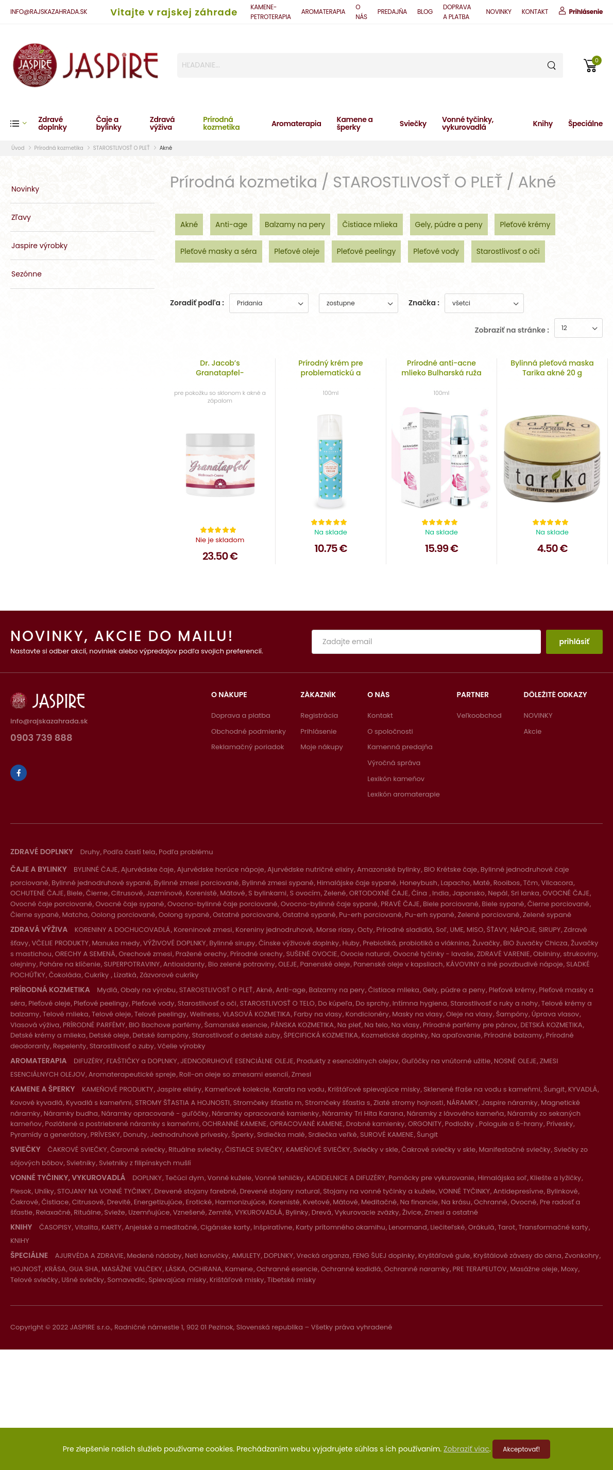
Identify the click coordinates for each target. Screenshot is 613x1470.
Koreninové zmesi (203, 930)
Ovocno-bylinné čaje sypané (329, 904)
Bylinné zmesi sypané (278, 883)
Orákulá (481, 1227)
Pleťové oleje (296, 251)
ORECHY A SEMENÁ (85, 954)
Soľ (441, 930)
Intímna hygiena (420, 1003)
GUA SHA (83, 1269)
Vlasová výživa (34, 1025)
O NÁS (361, 12)
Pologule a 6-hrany (511, 1124)
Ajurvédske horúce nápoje (220, 869)
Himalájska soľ (502, 1178)
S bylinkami (267, 893)
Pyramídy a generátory (48, 1134)
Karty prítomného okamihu (340, 1227)
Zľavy (21, 217)
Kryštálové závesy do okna (517, 1255)
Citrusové (127, 893)
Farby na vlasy (318, 1014)
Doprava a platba (240, 715)
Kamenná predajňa (400, 747)
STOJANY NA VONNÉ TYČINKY (104, 1191)
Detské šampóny (160, 1035)
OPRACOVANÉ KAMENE (306, 1124)
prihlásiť (574, 641)
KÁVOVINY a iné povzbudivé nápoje (504, 964)
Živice (411, 1212)
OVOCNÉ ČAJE (565, 893)
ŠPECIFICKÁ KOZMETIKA (321, 1035)
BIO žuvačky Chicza (535, 943)
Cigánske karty (225, 1227)
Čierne (97, 893)
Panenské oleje (325, 964)
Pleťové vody (436, 251)
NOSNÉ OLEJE (515, 1061)
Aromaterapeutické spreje (132, 1074)
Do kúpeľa (335, 1003)
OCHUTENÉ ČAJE (36, 893)
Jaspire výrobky (39, 245)
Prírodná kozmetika (221, 123)
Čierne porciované (558, 904)
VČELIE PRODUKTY (59, 943)
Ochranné (490, 1202)
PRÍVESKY (105, 1134)
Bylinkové (562, 1191)
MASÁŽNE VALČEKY (131, 1269)
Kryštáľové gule (444, 1255)
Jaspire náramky (510, 1103)
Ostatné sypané (308, 915)
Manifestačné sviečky (515, 1149)
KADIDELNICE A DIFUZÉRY (346, 1178)
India (440, 893)
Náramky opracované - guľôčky (155, 1113)
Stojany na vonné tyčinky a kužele (379, 1191)
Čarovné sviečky (137, 1149)
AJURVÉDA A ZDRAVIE (89, 1255)
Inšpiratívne (273, 1227)
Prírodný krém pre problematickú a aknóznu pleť (330, 373)
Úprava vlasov (555, 1014)
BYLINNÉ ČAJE (95, 869)
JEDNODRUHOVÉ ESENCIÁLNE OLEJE (236, 1061)
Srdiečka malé (281, 1134)
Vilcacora (557, 883)
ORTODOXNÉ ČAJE (378, 893)
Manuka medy (116, 943)
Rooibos (506, 883)
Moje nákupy (321, 747)
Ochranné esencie (287, 1269)
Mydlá (107, 990)
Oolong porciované (123, 915)
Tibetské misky (291, 1280)
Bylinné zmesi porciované (196, 883)
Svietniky (80, 1163)
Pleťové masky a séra (218, 251)
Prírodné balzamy (513, 1035)
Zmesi (301, 1074)
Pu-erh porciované (370, 915)
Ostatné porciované (246, 915)
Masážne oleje (533, 1269)
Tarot (506, 1227)
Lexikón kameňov (395, 779)
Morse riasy (335, 930)
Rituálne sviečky (195, 1149)
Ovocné (523, 1202)
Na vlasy (405, 1025)
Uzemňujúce (148, 1212)
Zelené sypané (547, 915)
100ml (331, 393)
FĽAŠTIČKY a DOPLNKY (141, 1061)
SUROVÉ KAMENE (387, 1134)
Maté (481, 883)
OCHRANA (205, 1269)
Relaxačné (53, 1212)
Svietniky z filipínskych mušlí (145, 1163)
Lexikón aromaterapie (403, 794)
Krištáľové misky (237, 1280)
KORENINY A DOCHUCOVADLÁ (123, 930)
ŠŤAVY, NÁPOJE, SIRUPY (524, 930)
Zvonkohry (582, 1255)
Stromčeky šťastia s (337, 1103)
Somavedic (126, 1280)
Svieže (114, 1212)
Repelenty (69, 1046)
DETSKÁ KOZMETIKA (551, 1025)
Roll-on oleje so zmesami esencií (233, 1074)
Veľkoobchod (479, 715)
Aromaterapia (296, 123)
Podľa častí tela (129, 852)
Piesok (20, 1191)
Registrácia (319, 715)
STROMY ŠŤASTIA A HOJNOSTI (182, 1103)
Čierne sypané (34, 915)
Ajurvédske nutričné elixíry (310, 869)
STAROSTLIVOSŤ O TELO (277, 1003)
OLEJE (287, 964)
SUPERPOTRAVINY (132, 964)
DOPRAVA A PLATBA (457, 12)
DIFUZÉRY (88, 1061)
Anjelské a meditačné (161, 1227)
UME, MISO (466, 930)
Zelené (335, 893)
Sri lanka (525, 893)
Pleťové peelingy (366, 251)
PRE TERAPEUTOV (480, 1269)
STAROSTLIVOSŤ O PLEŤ (121, 148)
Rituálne (87, 1212)
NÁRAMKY (462, 1103)
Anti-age (231, 224)
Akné (166, 148)
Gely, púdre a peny (449, 224)
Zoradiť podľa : (197, 303)
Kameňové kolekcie (237, 1089)
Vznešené (189, 1212)
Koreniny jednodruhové (274, 930)
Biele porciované (451, 904)
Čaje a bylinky (108, 123)
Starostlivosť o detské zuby (236, 1035)
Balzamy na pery (295, 224)
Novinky (25, 189)
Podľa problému (186, 852)
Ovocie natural (364, 954)
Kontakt (380, 715)
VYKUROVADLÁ (258, 1212)
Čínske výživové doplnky (299, 943)
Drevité (118, 1202)
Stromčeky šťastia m (267, 1103)
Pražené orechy (201, 954)
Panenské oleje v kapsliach (398, 964)
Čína (420, 893)
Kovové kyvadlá (36, 1103)
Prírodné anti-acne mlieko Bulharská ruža (441, 368)
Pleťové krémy (525, 224)
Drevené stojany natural (279, 1191)
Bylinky (296, 1212)
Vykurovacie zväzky (366, 1212)
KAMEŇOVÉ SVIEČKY (318, 1149)
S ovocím (305, 893)
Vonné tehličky (279, 1178)
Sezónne (26, 274)
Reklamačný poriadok (247, 747)
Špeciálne (585, 123)
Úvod (18, 148)
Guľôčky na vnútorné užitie (446, 1061)
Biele (75, 893)
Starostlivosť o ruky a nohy (494, 1003)
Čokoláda (64, 975)
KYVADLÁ (583, 1089)
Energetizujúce (158, 1202)
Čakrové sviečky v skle (438, 1149)
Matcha (75, 915)
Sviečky (413, 123)
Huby (350, 943)
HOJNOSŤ (25, 1269)
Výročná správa (393, 763)
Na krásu (456, 1202)
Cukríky (97, 975)
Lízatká (125, 975)
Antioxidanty (184, 964)
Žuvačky (486, 943)
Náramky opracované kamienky (265, 1113)
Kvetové (316, 1202)
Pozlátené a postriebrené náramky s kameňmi (122, 1124)
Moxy (569, 1269)
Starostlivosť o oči (508, 251)
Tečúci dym (184, 1178)
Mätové (232, 893)
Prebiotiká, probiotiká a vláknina (416, 943)
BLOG (425, 11)
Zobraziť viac (466, 1449)
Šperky (242, 1134)
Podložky (460, 1124)
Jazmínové (164, 893)
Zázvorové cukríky (169, 975)
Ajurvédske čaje (147, 869)
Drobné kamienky (375, 1124)
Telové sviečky (34, 1280)
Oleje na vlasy (469, 1014)
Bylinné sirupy (232, 943)
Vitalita (86, 1227)
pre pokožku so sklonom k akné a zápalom (220, 397)
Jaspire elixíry (179, 1089)
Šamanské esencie (236, 1025)
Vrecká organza (323, 1255)
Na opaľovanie (456, 1035)
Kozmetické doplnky (395, 1035)
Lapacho (455, 883)
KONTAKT (535, 11)
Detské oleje (109, 1035)
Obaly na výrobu (148, 990)
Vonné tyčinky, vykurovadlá (467, 123)
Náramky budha (71, 1113)
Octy (365, 930)
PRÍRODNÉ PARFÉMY (94, 1025)
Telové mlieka (66, 1014)
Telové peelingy (160, 1014)
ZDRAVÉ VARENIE (503, 954)
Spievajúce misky (177, 1280)
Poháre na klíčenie (69, 964)
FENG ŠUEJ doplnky (383, 1255)
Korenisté (201, 893)
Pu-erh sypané (429, 915)
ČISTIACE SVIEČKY (254, 1149)
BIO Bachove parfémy (165, 1025)
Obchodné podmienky (248, 731)
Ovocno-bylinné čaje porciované (222, 904)
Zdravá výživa (162, 123)
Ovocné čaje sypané (129, 904)
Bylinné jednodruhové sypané (101, 883)
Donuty (135, 1134)
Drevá (321, 1212)
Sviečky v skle (375, 1149)
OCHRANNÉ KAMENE (234, 1124)
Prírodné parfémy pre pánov (470, 1025)
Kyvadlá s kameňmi (99, 1103)
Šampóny (512, 1014)
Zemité (220, 1212)
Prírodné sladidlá (405, 930)
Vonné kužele (230, 1178)
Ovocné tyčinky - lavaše (433, 954)
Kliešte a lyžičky (555, 1178)
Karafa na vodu (299, 1089)
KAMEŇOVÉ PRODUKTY (118, 1089)
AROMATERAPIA (323, 11)
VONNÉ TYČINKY (464, 1191)
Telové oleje (111, 1014)
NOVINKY (498, 11)
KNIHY (19, 1241)
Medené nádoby (154, 1255)
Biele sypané (503, 904)
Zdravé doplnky (52, 123)
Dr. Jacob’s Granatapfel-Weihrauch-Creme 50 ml (220, 378)
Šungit (554, 1089)
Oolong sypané (184, 915)
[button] (24, 123)
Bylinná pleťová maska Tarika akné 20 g (552, 368)
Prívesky (560, 1124)
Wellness (204, 1014)
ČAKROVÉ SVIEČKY (77, 1149)
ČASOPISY (55, 1227)
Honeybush (418, 883)
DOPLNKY (147, 1178)
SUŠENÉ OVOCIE (311, 954)
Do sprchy (372, 1003)
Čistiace (55, 1202)
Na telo (376, 1025)
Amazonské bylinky (388, 869)
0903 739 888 (41, 738)
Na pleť (349, 1025)
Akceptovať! (521, 1449)
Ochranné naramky (416, 1269)
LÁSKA (175, 1269)
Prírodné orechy (256, 954)
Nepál (497, 893)
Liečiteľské (447, 1227)
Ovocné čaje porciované (51, 904)
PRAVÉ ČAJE (400, 904)
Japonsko (468, 893)
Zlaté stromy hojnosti (408, 1103)
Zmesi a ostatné (451, 1212)
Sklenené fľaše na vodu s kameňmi (481, 1089)
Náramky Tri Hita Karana (362, 1113)
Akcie (533, 731)
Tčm (530, 883)
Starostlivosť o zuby (122, 1046)
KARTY (111, 1227)
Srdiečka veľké (332, 1134)
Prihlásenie (318, 731)
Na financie (419, 1202)
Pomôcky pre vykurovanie (431, 1178)
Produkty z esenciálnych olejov (347, 1061)
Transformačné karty (553, 1227)
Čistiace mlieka (370, 224)
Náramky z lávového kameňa (455, 1113)
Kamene (239, 1269)
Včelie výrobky (181, 1046)
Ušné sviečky (82, 1280)
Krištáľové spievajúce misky (374, 1089)
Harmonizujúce (240, 1202)
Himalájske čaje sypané (356, 883)
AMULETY (246, 1255)
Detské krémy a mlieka (48, 1035)
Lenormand (407, 1227)
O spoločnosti (390, 731)
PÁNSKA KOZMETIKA (302, 1025)
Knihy (543, 123)
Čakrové (24, 1202)
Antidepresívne (518, 1191)
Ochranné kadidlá (351, 1269)
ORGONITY (424, 1124)
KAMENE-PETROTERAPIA (270, 12)
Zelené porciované (488, 915)
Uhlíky (44, 1191)
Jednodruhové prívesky (189, 1134)
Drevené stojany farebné (195, 1191)
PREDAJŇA (392, 11)
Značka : (423, 303)
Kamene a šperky (355, 123)
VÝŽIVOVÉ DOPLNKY (174, 943)
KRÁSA (55, 1269)
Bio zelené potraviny (241, 964)
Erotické (199, 1202)
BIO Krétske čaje (450, 869)
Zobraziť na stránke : (512, 330)
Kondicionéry (366, 1014)
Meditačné (379, 1202)
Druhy (90, 852)
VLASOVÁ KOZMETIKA (257, 1014)
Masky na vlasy (417, 1014)
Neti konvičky (206, 1255)
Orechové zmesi (145, 954)
